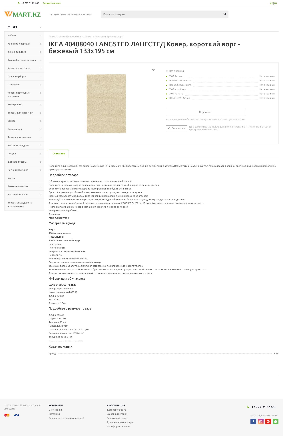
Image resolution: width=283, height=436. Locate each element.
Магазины (54, 414)
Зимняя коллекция (18, 186)
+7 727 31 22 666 (30, 3)
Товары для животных (20, 112)
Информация (116, 405)
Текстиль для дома (18, 145)
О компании (55, 409)
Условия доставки (117, 414)
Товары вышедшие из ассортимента (20, 204)
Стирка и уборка (17, 76)
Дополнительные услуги (120, 422)
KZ (271, 3)
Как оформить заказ (118, 426)
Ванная (11, 121)
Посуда (12, 153)
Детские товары (17, 161)
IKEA (14, 27)
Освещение (14, 84)
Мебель (12, 35)
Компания (56, 405)
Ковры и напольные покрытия (19, 94)
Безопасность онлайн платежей (66, 418)
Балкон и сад (15, 129)
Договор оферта (116, 409)
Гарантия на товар (117, 418)
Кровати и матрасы (19, 68)
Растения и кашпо (18, 194)
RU (275, 3)
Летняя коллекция (18, 170)
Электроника (15, 104)
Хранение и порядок (19, 43)
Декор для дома (17, 52)
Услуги (11, 178)
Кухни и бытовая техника (22, 60)
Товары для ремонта (19, 137)
